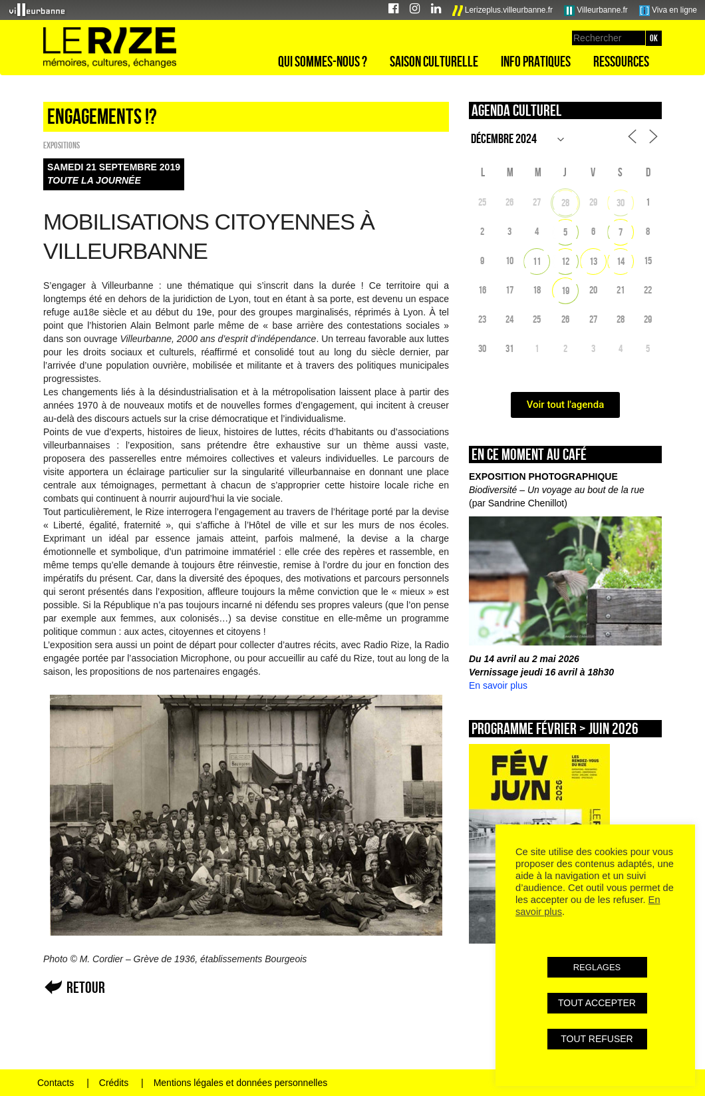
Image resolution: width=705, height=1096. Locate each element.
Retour (86, 987)
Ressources (621, 61)
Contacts (55, 1082)
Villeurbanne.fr (596, 10)
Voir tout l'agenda (566, 405)
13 (593, 261)
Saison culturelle (434, 61)
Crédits (113, 1082)
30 (621, 202)
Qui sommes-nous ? (322, 61)
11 (537, 261)
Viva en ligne (668, 10)
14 (621, 261)
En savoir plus (498, 685)
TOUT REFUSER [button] (597, 1038)
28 (565, 202)
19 (565, 290)
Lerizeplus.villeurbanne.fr (502, 10)
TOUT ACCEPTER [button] (597, 1003)
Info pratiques (536, 61)
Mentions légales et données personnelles (241, 1082)
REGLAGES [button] (597, 967)
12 (565, 261)
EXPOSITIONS (61, 145)
